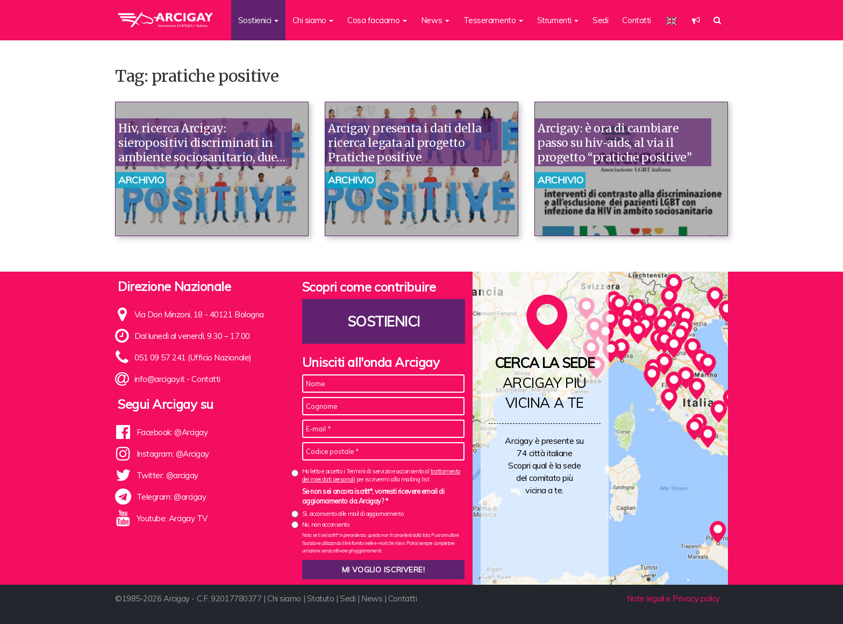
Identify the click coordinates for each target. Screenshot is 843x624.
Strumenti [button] (558, 20)
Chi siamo (284, 598)
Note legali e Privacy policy (673, 598)
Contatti (636, 20)
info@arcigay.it (159, 379)
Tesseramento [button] (493, 20)
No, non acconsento (325, 524)
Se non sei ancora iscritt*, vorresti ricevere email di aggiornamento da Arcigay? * (373, 496)
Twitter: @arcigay (167, 475)
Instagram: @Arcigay (173, 454)
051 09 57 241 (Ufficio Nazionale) (193, 357)
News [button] (435, 20)
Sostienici (383, 321)
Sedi (600, 20)
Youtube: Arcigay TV (172, 518)
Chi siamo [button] (313, 20)
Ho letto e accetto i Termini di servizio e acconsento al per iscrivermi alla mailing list (381, 475)
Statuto (320, 598)
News (371, 598)
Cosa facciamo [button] (377, 20)
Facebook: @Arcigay (172, 432)
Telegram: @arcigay (171, 497)
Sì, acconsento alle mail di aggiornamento (353, 513)
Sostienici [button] (258, 20)
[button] (696, 20)
